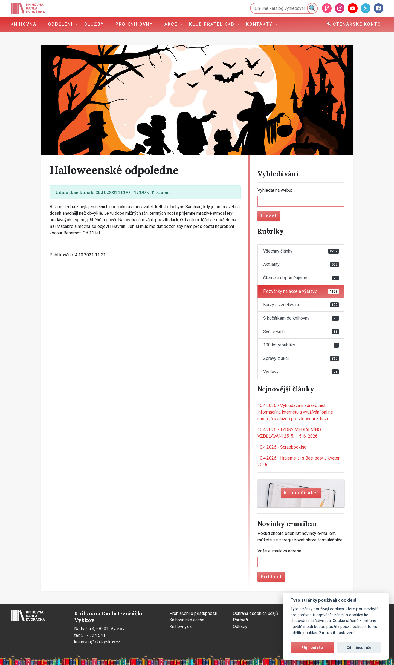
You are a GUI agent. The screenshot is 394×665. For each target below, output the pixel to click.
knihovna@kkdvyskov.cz (97, 641)
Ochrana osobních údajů (255, 613)
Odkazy (240, 626)
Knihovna (24, 24)
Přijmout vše (312, 648)
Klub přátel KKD (212, 24)
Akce (171, 24)
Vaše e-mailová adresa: (279, 551)
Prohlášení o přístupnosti (193, 613)
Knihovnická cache (186, 620)
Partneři (240, 620)
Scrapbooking (281, 447)
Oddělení (61, 24)
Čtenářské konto (354, 24)
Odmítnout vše (359, 648)
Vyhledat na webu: (274, 190)
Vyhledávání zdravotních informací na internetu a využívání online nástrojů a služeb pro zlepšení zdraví (295, 412)
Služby (95, 24)
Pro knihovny (135, 24)
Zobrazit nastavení (337, 632)
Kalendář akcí (301, 492)
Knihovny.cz (180, 626)
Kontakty (260, 24)
